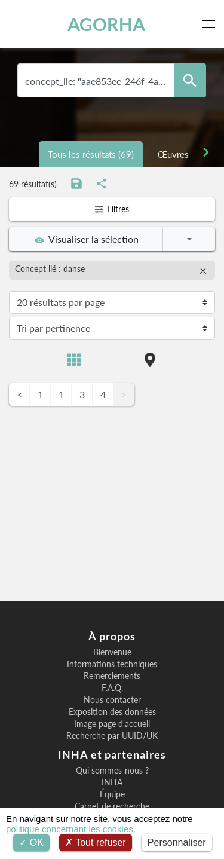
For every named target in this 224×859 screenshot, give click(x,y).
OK (31, 842)
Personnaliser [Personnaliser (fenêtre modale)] (177, 842)
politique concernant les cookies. (71, 829)
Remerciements (112, 676)
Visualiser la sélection (87, 239)
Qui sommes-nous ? (112, 771)
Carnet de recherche (112, 806)
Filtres (112, 209)
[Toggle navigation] (211, 24)
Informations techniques (112, 664)
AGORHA (106, 24)
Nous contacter (112, 700)
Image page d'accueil (112, 724)
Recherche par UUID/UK (112, 736)
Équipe (112, 794)
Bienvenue (112, 652)
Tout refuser (95, 842)
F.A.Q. (112, 688)
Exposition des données (112, 712)
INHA (112, 782)
